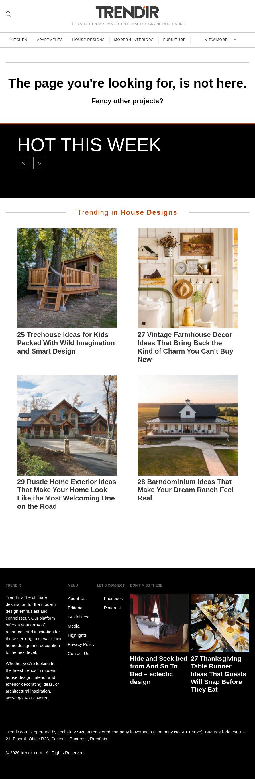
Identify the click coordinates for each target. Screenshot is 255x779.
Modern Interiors (134, 40)
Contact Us (78, 653)
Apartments (50, 40)
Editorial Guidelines (78, 612)
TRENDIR (127, 12)
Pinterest (109, 607)
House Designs (88, 40)
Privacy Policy (81, 644)
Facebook (110, 598)
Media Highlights (77, 631)
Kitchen (19, 40)
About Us (77, 598)
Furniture (174, 40)
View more (217, 40)
